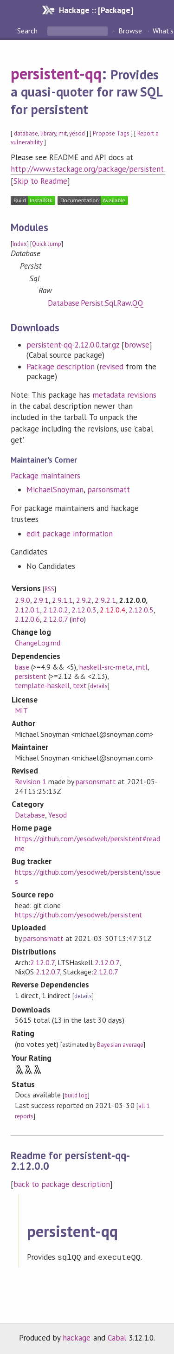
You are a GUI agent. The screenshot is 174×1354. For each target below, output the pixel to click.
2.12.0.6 (27, 619)
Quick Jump (46, 244)
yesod (77, 133)
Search (28, 30)
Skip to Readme (40, 181)
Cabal (117, 1337)
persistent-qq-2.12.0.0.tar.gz (73, 345)
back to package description (61, 1184)
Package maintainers (45, 476)
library (48, 133)
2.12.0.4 (112, 609)
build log (76, 1095)
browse (136, 345)
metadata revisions (124, 395)
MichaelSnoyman (55, 489)
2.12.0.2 (55, 609)
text (80, 685)
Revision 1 (30, 781)
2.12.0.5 (141, 609)
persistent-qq (56, 73)
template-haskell (42, 685)
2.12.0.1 (27, 609)
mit (62, 133)
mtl (142, 666)
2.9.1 (41, 600)
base (22, 666)
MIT (21, 710)
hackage (76, 1337)
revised (111, 366)
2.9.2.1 (105, 600)
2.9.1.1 (62, 600)
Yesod (57, 814)
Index (20, 244)
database (26, 133)
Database (30, 814)
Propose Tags (111, 133)
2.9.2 (83, 600)
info (77, 619)
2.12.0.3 (84, 609)
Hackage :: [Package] (96, 10)
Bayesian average (120, 1045)
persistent (30, 676)
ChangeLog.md (37, 642)
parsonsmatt (108, 489)
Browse (130, 30)
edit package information (69, 534)
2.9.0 (22, 600)
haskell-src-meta (105, 666)
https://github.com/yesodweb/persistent (78, 914)
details (99, 686)
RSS (49, 589)
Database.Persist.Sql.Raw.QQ (96, 303)
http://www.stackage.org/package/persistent (87, 169)
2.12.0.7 (55, 619)
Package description (60, 366)
